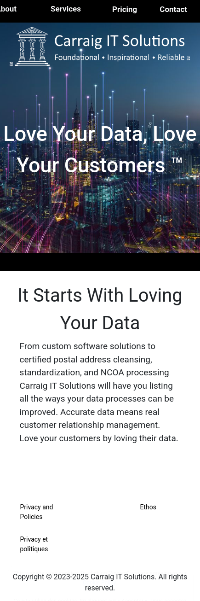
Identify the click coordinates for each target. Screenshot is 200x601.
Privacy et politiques (34, 544)
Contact (173, 9)
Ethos (148, 507)
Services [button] (66, 8)
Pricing (124, 9)
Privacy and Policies (36, 511)
